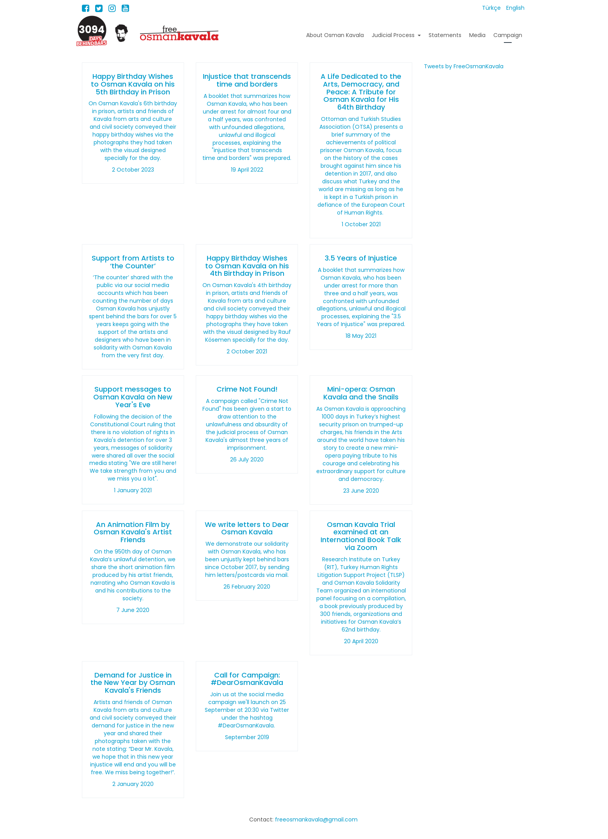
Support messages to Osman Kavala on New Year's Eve (132, 397)
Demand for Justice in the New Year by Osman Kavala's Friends (132, 682)
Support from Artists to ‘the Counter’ (133, 262)
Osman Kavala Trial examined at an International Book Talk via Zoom (361, 536)
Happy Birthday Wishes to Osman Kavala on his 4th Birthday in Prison (247, 265)
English (515, 8)
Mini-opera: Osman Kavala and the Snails (361, 393)
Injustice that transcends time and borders (247, 80)
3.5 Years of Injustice (361, 258)
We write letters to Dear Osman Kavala (247, 528)
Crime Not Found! (247, 389)
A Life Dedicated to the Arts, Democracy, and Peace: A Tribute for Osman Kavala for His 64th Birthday (361, 91)
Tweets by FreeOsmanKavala (463, 66)
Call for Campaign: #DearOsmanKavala (247, 679)
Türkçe (492, 8)
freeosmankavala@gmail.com (316, 819)
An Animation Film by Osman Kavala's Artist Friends (133, 532)
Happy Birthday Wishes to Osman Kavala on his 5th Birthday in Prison (133, 84)
